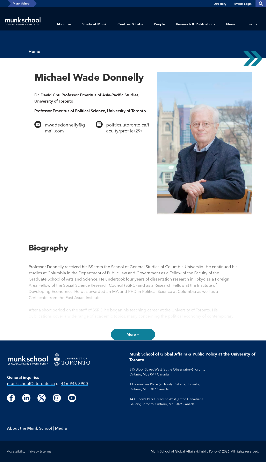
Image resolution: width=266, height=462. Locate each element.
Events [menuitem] (252, 24)
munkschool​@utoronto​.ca (31, 383)
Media (61, 428)
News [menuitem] (231, 24)
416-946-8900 (74, 383)
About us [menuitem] (64, 24)
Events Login (243, 4)
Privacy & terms (39, 451)
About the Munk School (29, 428)
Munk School (21, 3)
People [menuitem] (159, 24)
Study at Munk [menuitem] (94, 24)
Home (34, 51)
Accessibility (16, 451)
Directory (220, 4)
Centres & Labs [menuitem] (130, 24)
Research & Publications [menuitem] (195, 24)
